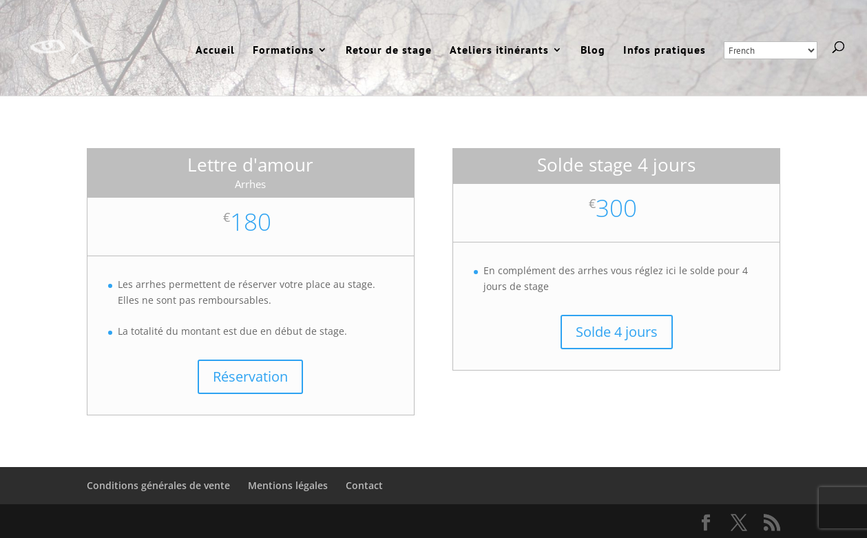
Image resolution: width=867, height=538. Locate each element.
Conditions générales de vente (158, 485)
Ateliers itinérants (499, 50)
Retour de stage (389, 50)
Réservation (250, 376)
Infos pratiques (664, 50)
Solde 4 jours (617, 331)
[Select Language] (770, 50)
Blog (593, 50)
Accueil (215, 50)
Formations (283, 50)
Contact (364, 485)
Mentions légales (288, 485)
